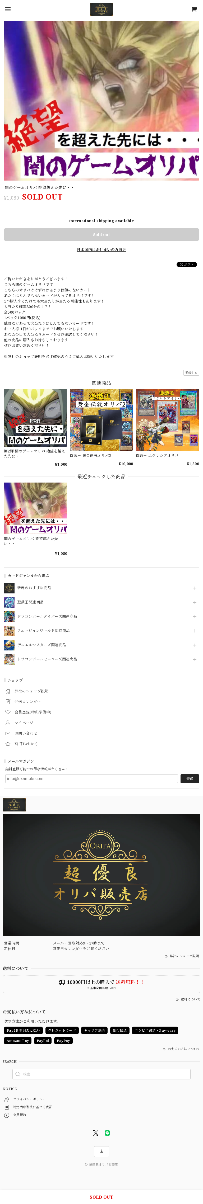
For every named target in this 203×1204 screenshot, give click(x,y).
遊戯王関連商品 (30, 602)
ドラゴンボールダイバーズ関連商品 (47, 616)
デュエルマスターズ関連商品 (41, 645)
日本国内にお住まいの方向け (101, 249)
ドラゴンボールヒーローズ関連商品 (47, 659)
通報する (191, 373)
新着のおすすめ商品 (34, 588)
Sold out (101, 234)
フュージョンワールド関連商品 (43, 631)
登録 (189, 778)
